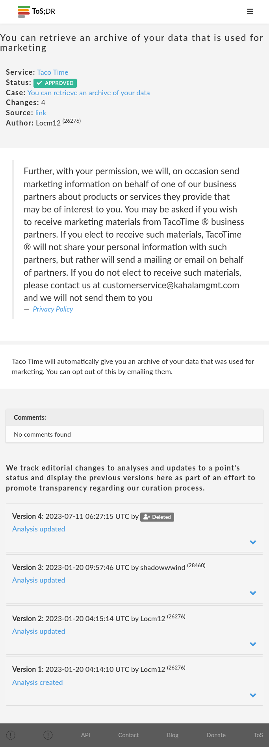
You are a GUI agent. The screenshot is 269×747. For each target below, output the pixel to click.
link (40, 112)
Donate (216, 734)
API (85, 734)
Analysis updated (38, 528)
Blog (172, 734)
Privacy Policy (53, 308)
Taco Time (52, 72)
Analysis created (37, 682)
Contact (128, 734)
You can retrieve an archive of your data (89, 92)
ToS (258, 734)
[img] (10, 735)
